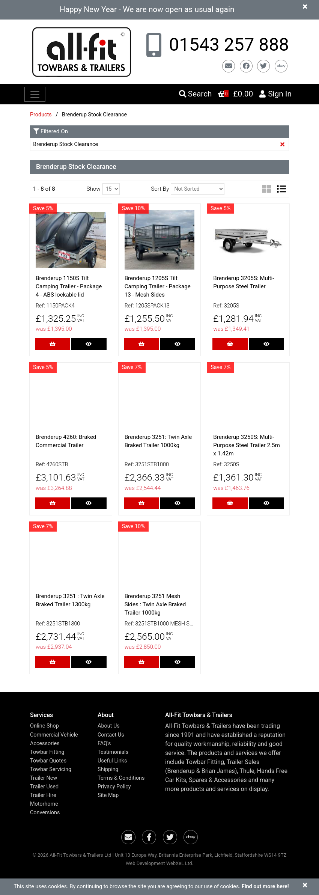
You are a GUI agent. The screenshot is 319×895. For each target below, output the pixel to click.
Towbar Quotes (48, 761)
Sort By (160, 188)
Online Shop (44, 726)
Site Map (108, 795)
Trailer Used (44, 787)
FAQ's (104, 743)
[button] (58, 715)
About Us (109, 726)
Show (93, 188)
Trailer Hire (43, 795)
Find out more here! (265, 886)
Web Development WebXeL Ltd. (159, 863)
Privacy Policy (114, 787)
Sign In (275, 93)
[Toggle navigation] (34, 94)
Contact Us (111, 735)
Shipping (108, 769)
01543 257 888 (226, 45)
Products (41, 114)
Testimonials (113, 752)
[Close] (305, 6)
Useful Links (112, 761)
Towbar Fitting (47, 752)
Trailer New (43, 778)
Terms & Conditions (121, 778)
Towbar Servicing (50, 769)
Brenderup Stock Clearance (65, 144)
